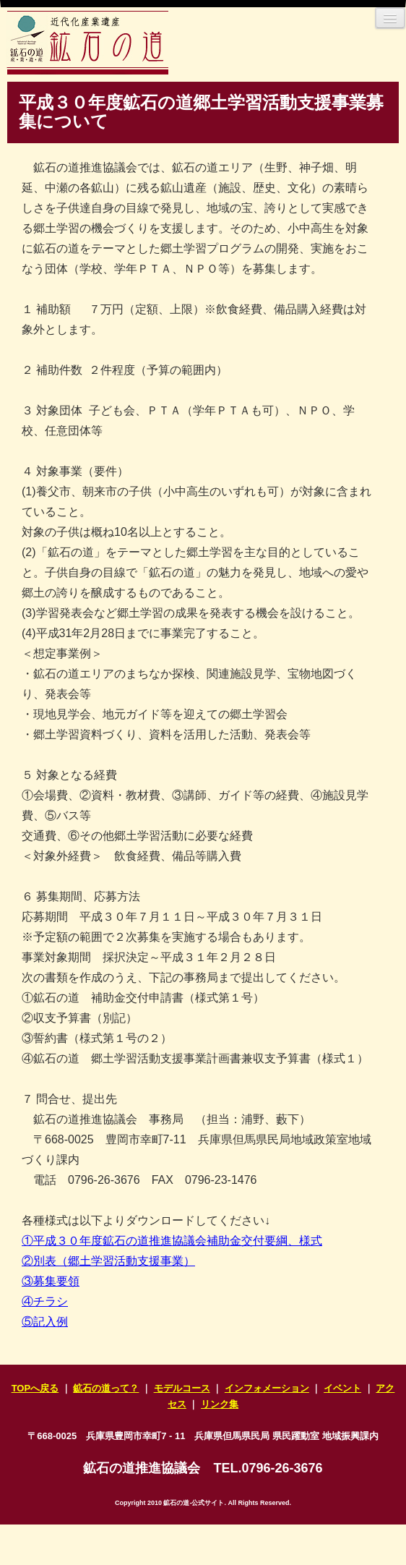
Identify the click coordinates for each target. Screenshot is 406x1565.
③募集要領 (50, 1281)
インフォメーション (267, 1388)
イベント (342, 1388)
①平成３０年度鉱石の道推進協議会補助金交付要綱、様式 (172, 1240)
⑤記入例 (45, 1321)
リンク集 (219, 1404)
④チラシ (45, 1301)
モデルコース (182, 1388)
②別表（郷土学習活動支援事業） (108, 1261)
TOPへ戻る (35, 1388)
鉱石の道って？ (106, 1388)
